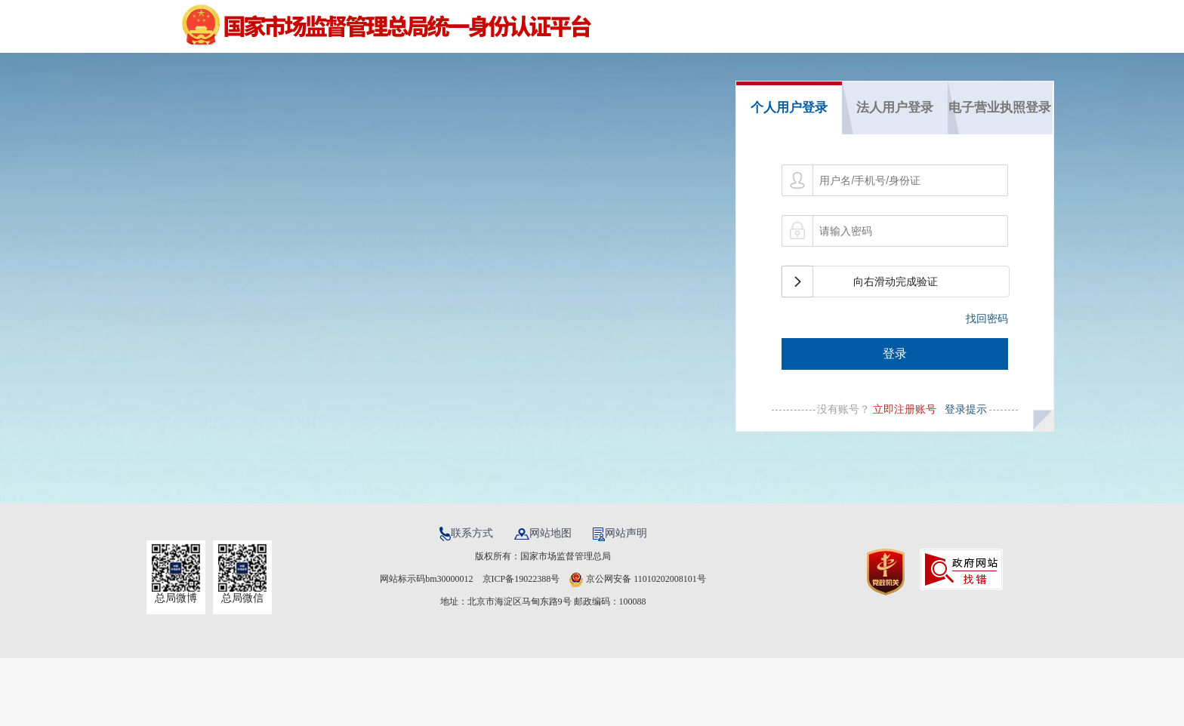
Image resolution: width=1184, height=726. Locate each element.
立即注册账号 (904, 409)
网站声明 (620, 533)
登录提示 (963, 409)
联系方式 (467, 533)
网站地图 (544, 533)
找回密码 (987, 318)
